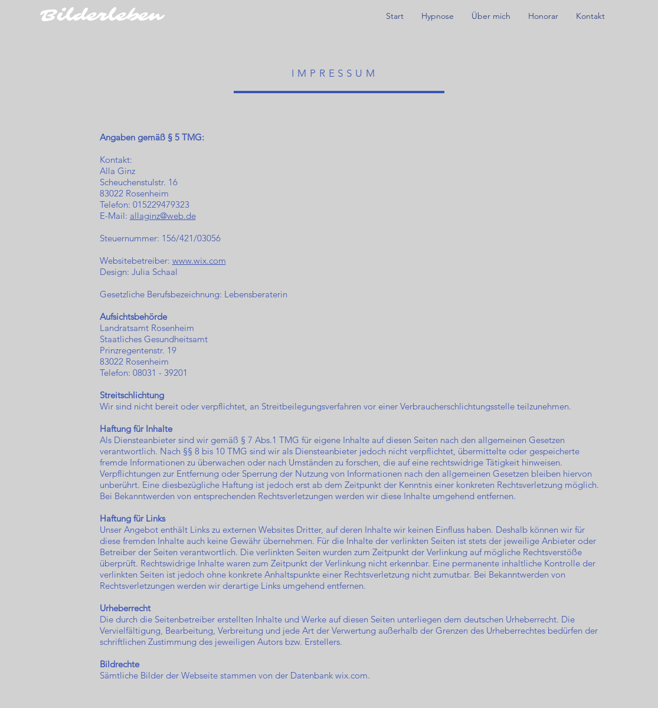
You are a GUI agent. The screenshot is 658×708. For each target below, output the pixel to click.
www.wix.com (199, 260)
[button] (438, 16)
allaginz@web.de (163, 215)
